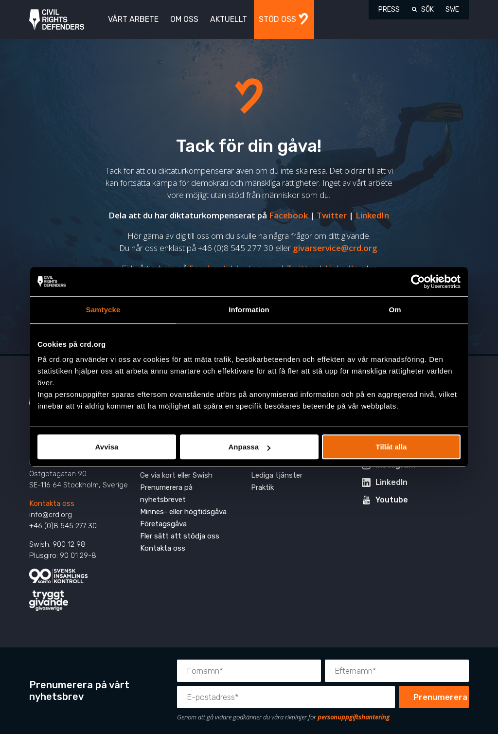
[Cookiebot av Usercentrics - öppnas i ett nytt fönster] (418, 281)
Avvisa (107, 447)
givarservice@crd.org (335, 247)
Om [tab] (395, 309)
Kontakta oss (51, 503)
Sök (427, 9)
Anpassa (249, 447)
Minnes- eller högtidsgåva (183, 511)
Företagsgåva (163, 523)
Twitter (332, 215)
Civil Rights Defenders (56, 19)
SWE (452, 9)
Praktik (262, 487)
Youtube (391, 499)
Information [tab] (249, 309)
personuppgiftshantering (354, 717)
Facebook (288, 215)
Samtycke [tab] (103, 309)
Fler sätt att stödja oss (179, 536)
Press (389, 9)
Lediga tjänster (276, 475)
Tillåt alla (391, 447)
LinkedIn (372, 215)
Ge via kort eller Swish (176, 475)
